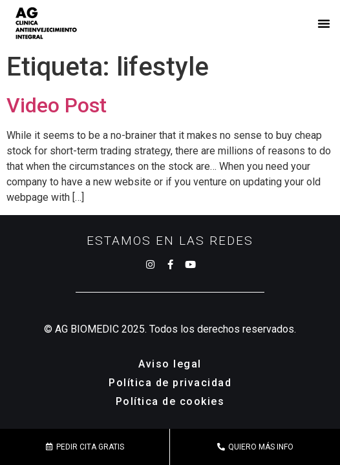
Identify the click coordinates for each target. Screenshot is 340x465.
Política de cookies (170, 401)
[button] (324, 23)
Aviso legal (170, 364)
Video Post (56, 105)
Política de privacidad (170, 383)
